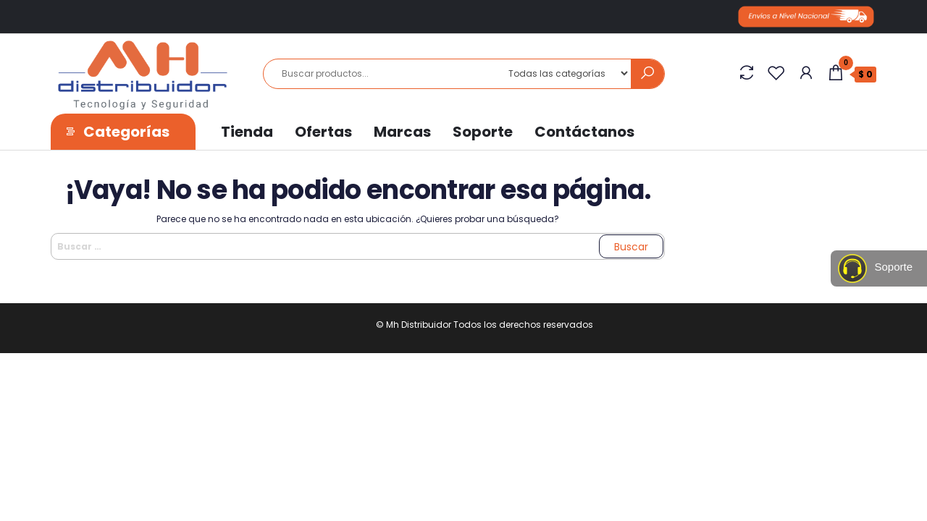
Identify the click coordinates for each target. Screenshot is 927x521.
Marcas (402, 132)
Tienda (247, 132)
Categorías (126, 132)
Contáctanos (584, 132)
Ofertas (323, 132)
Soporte (483, 132)
